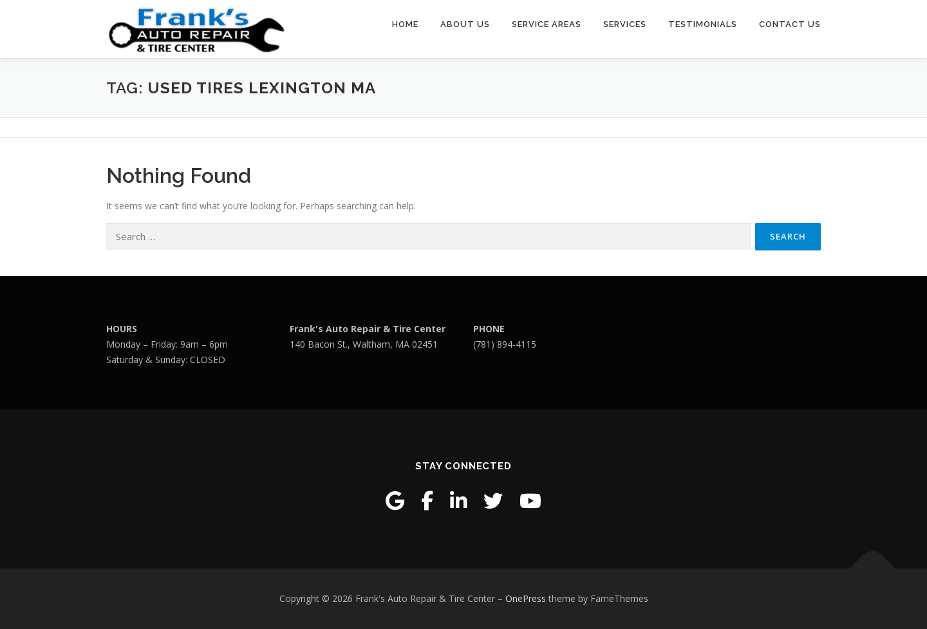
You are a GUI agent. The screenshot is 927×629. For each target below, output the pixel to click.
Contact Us (790, 24)
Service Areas (546, 24)
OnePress (525, 598)
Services (624, 24)
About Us (465, 24)
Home (405, 24)
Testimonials (702, 24)
